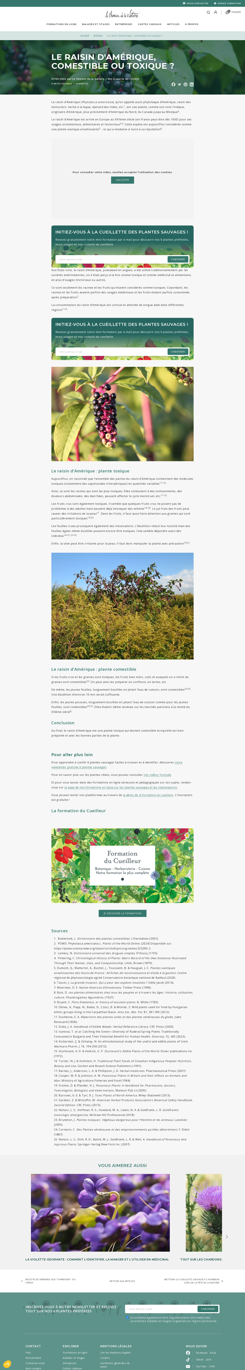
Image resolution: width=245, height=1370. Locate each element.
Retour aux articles (122, 1239)
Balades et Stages (96, 24)
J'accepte (122, 180)
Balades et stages (74, 1316)
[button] (7, 1364)
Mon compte (33, 1327)
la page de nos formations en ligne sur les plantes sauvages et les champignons (120, 787)
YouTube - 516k (205, 1325)
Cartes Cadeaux (149, 24)
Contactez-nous (35, 1321)
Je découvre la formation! (123, 913)
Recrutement (33, 1316)
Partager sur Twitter (179, 84)
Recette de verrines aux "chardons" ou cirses (51, 1240)
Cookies (105, 1316)
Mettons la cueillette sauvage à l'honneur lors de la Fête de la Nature (191, 1240)
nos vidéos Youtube (157, 775)
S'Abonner (208, 1267)
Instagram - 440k (206, 1331)
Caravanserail (104, 1360)
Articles (173, 24)
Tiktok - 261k (204, 1318)
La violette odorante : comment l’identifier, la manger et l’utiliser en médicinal (54, 1214)
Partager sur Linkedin (192, 84)
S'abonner (178, 259)
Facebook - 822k (206, 1311)
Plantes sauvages (61, 83)
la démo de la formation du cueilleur (148, 795)
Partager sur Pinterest (185, 84)
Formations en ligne (62, 24)
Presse (30, 1332)
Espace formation (229, 3)
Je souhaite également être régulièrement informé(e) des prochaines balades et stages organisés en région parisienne (173, 1278)
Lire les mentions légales (115, 1311)
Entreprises (123, 24)
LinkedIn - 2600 (205, 1345)
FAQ (28, 1311)
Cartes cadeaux (72, 1327)
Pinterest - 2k (204, 1338)
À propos (191, 24)
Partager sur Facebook (173, 84)
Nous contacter (197, 3)
